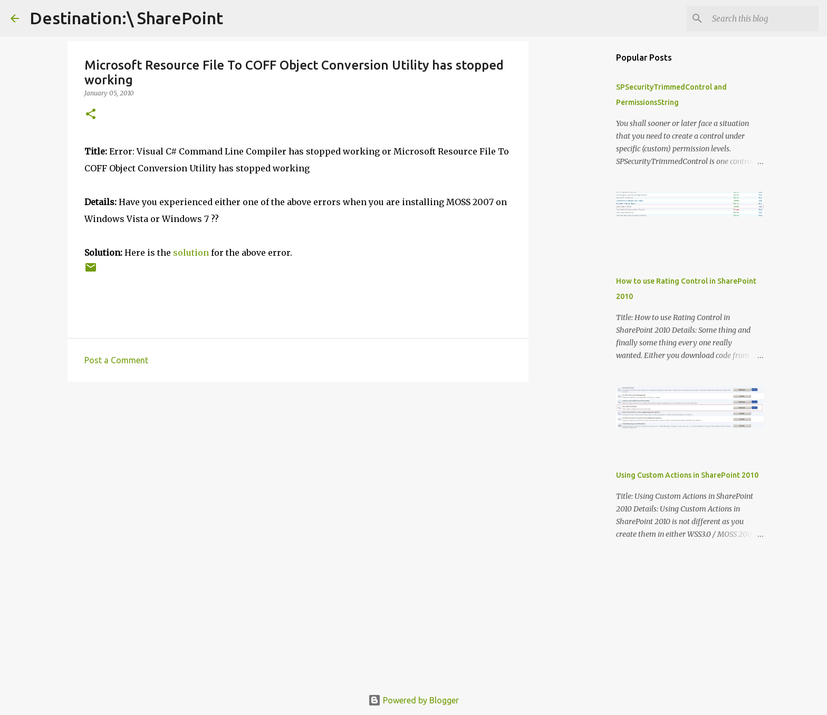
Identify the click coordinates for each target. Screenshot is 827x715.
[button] (90, 115)
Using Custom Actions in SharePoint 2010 (687, 475)
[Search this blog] (763, 18)
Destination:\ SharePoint (126, 17)
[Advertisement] (298, 471)
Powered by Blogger (413, 700)
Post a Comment (116, 360)
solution (191, 252)
